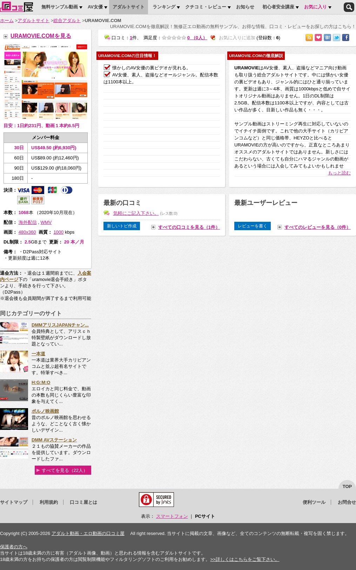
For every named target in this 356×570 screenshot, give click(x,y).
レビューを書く (252, 226)
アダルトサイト (33, 20)
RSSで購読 (309, 37)
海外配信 (28, 222)
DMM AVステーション (54, 439)
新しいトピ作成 (121, 226)
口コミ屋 (16, 6)
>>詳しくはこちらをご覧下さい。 (244, 559)
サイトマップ (13, 502)
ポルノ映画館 (45, 411)
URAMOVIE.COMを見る (41, 36)
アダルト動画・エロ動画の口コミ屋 (88, 533)
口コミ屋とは (83, 502)
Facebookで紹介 (346, 37)
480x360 (27, 232)
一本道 (38, 353)
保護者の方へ (13, 546)
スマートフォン (172, 516)
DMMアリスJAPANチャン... (60, 325)
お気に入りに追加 (318, 37)
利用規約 (49, 502)
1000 (58, 232)
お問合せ (347, 502)
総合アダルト (67, 20)
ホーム (7, 20)
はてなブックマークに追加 (327, 37)
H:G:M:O (41, 382)
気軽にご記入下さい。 (136, 213)
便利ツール (314, 502)
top (347, 486)
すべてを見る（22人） (65, 470)
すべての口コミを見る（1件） (189, 227)
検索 (349, 7)
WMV (46, 222)
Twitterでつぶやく (337, 37)
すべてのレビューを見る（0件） (317, 227)
